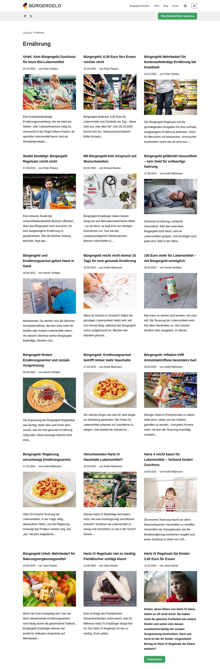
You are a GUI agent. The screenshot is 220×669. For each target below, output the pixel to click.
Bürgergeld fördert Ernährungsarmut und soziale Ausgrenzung (46, 360)
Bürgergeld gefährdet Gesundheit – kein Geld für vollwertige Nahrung (170, 161)
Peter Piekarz (50, 68)
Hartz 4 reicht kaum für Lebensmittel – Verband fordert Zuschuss (168, 459)
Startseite (27, 32)
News (156, 6)
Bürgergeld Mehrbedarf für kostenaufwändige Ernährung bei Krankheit (170, 62)
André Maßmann (173, 173)
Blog (166, 6)
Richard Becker (112, 168)
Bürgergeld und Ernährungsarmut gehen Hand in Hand (48, 261)
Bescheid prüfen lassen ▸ (177, 16)
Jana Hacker (50, 565)
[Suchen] (185, 5)
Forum (175, 6)
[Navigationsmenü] (194, 5)
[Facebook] (25, 16)
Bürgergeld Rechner (140, 6)
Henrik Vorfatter (51, 272)
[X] (31, 16)
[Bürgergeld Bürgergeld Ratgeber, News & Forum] (42, 6)
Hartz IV (182, 609)
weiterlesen (153, 660)
